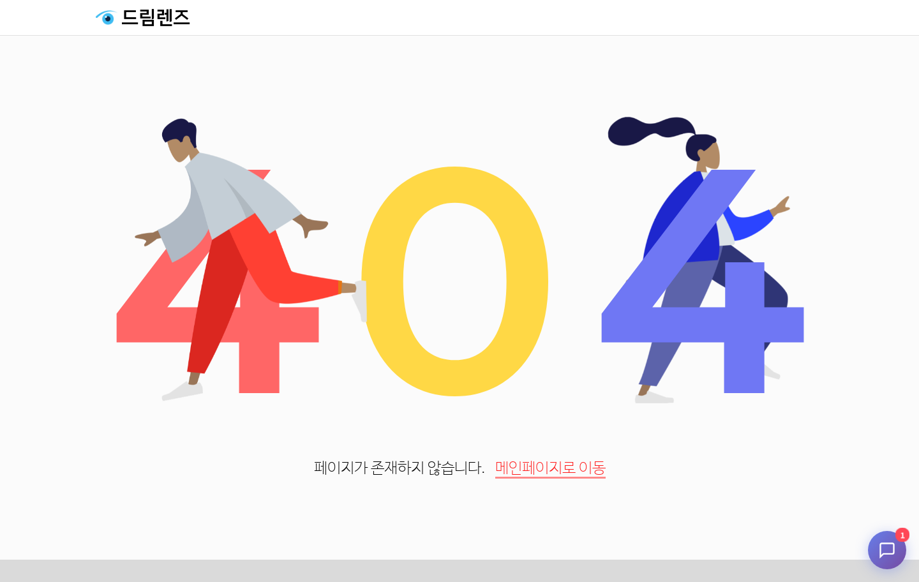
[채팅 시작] (887, 550)
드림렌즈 (155, 18)
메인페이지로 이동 (550, 468)
